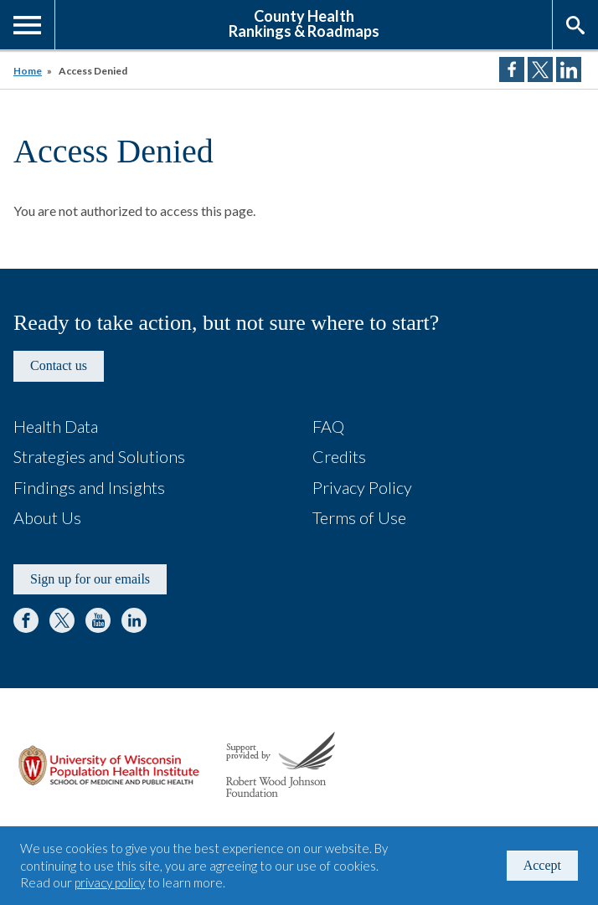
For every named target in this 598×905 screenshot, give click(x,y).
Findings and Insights (89, 487)
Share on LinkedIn (568, 69)
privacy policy (110, 882)
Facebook (26, 620)
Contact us (58, 365)
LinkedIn (134, 620)
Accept (542, 865)
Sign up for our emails (90, 579)
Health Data (55, 426)
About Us (47, 517)
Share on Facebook (511, 69)
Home (27, 70)
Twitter (62, 620)
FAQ (328, 426)
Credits (339, 456)
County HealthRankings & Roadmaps (304, 23)
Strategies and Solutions (99, 456)
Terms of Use (359, 517)
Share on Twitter (540, 69)
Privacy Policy (362, 487)
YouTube (98, 620)
